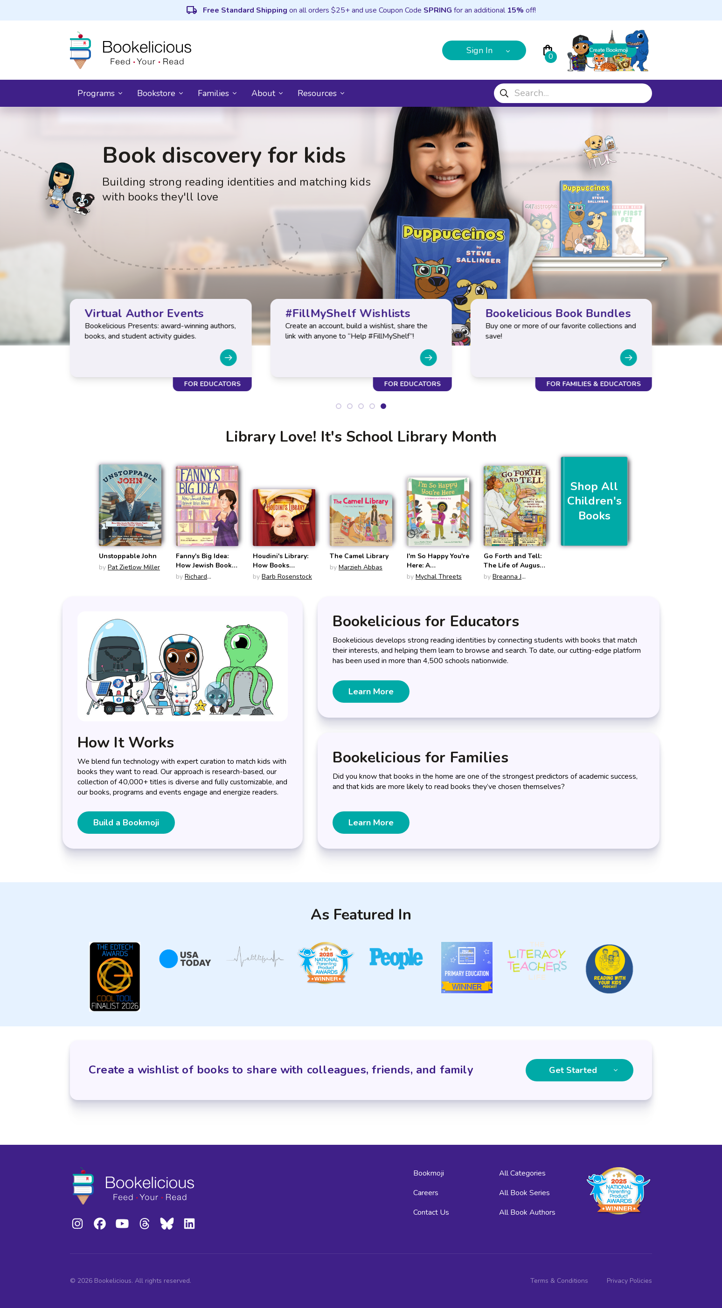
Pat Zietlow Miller (134, 567)
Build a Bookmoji (126, 822)
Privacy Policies (629, 1280)
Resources (321, 93)
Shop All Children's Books (594, 501)
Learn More (371, 691)
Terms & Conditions (559, 1280)
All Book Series (524, 1193)
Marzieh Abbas (360, 567)
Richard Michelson (191, 581)
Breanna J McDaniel (502, 581)
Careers (425, 1193)
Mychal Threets (439, 576)
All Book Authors (527, 1212)
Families (217, 93)
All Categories (522, 1173)
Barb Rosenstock (287, 576)
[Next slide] (228, 357)
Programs (99, 93)
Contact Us (431, 1212)
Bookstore (160, 93)
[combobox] (573, 93)
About (267, 93)
